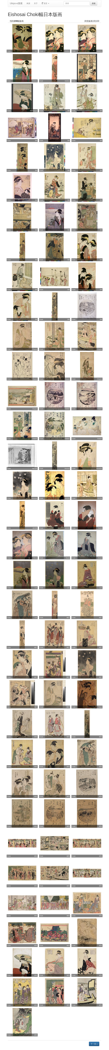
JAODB (67, 498)
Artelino (67, 51)
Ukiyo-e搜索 (16, 3)
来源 (28, 3)
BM (69, 110)
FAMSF (67, 409)
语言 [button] (45, 3)
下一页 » (94, 1044)
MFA (35, 737)
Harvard (34, 468)
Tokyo (100, 707)
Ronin (100, 528)
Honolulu (99, 468)
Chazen (34, 349)
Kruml (68, 558)
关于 (36, 3)
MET (68, 617)
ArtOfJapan (98, 81)
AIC (36, 51)
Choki (9, 51)
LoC (36, 588)
